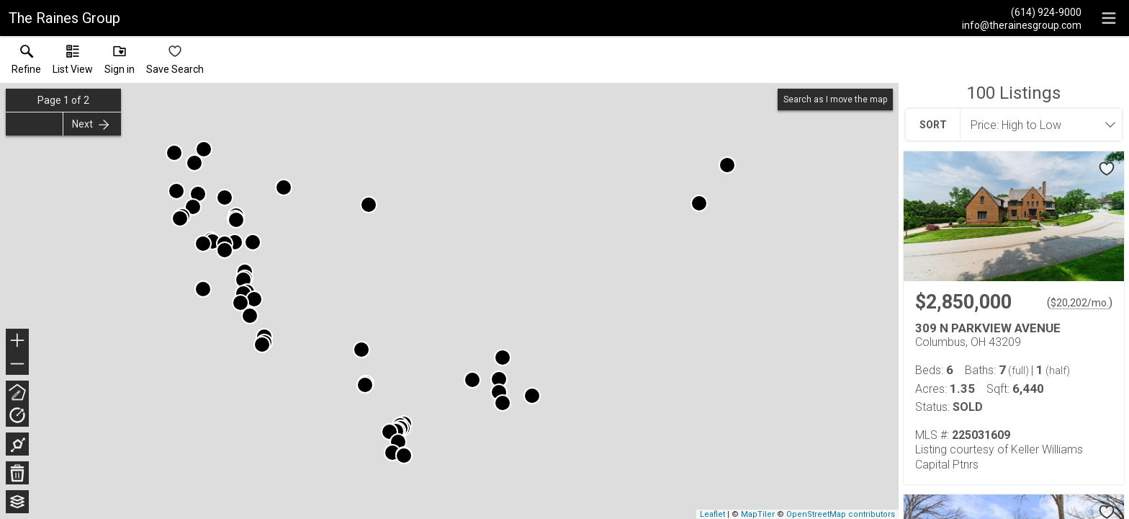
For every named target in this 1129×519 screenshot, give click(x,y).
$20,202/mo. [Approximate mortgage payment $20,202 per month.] (1080, 303)
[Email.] (1021, 24)
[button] (72, 63)
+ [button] (17, 342)
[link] (26, 63)
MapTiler (758, 514)
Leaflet (712, 514)
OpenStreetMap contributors (840, 514)
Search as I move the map (835, 99)
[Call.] (1021, 11)
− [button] (17, 364)
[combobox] (1037, 125)
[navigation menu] (1108, 18)
